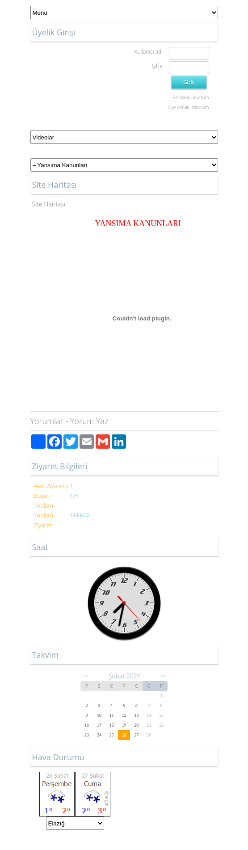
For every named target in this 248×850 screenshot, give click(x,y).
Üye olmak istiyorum (188, 107)
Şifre (157, 66)
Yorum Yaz (89, 421)
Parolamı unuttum (190, 97)
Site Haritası (49, 204)
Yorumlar (46, 421)
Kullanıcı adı (148, 51)
